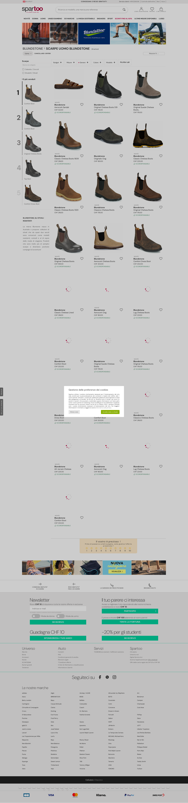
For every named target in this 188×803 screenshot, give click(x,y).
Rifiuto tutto (74, 412)
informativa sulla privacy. (103, 408)
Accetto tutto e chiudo (110, 412)
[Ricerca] (124, 10)
